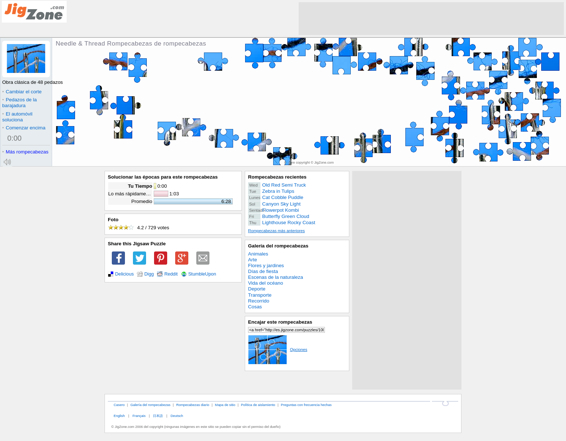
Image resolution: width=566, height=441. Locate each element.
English (119, 416)
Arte (252, 259)
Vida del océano (265, 283)
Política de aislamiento (258, 405)
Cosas (255, 306)
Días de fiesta (263, 271)
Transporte (259, 295)
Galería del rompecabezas (278, 246)
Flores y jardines (266, 265)
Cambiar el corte (22, 91)
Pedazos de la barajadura (19, 102)
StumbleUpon (202, 274)
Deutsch (176, 416)
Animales (258, 254)
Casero (119, 405)
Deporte (257, 289)
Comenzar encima (24, 127)
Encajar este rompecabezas (280, 322)
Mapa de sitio (225, 405)
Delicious (124, 274)
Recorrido (258, 301)
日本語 (158, 416)
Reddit (171, 274)
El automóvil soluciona (17, 116)
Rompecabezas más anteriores (276, 231)
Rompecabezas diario (192, 405)
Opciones (277, 349)
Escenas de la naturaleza (275, 277)
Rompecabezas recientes (277, 177)
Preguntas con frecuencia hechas (306, 405)
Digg (149, 274)
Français (139, 416)
